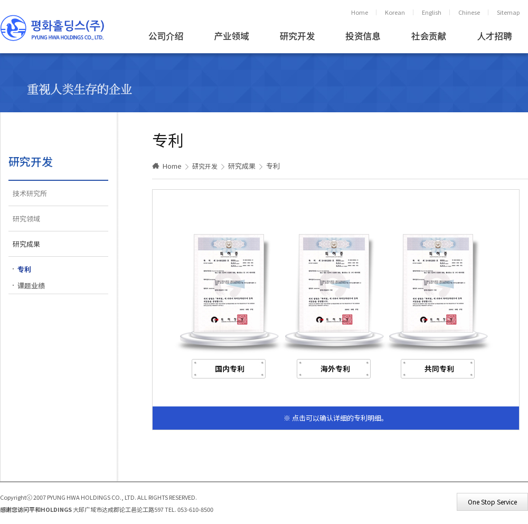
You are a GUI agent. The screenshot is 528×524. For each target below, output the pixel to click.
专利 (24, 269)
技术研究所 (30, 193)
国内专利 (229, 368)
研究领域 (26, 219)
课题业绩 (31, 285)
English (431, 12)
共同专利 (439, 368)
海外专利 (335, 368)
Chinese (469, 12)
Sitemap (508, 12)
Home (359, 12)
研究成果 (26, 244)
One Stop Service (492, 501)
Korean (395, 12)
